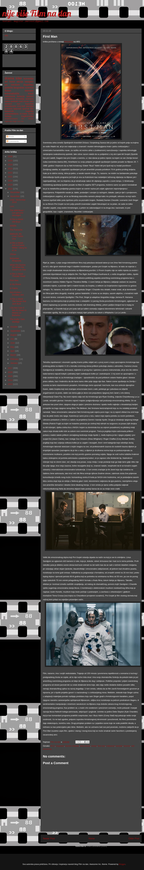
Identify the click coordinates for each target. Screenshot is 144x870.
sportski (25, 108)
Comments (12, 141)
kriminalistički (12, 93)
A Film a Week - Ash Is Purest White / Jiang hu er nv (18, 246)
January (14, 363)
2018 (10, 189)
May (12, 347)
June (12, 343)
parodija (30, 106)
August (13, 335)
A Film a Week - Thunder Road (17, 275)
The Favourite (16, 230)
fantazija (21, 96)
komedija (29, 78)
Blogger (122, 864)
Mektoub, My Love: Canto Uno (16, 236)
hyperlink (29, 104)
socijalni (29, 81)
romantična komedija (14, 99)
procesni (8, 108)
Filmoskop (68, 42)
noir (18, 104)
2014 (10, 380)
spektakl (14, 101)
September (15, 331)
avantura (30, 99)
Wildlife (13, 226)
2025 (10, 160)
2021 (10, 176)
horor (12, 81)
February (14, 359)
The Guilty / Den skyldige (17, 320)
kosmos (127, 746)
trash (31, 93)
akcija (20, 81)
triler (19, 78)
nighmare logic (11, 121)
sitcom (31, 119)
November (15, 196)
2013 (10, 384)
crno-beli (21, 106)
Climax (13, 254)
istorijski (119, 746)
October (14, 327)
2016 (10, 372)
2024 (10, 164)
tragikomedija (27, 116)
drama (94, 746)
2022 (10, 172)
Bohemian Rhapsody (15, 259)
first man (101, 746)
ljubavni (30, 96)
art (6, 81)
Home (92, 838)
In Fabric (14, 288)
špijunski (17, 108)
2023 (10, 168)
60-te (53, 746)
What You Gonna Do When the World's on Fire (18, 267)
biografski (60, 746)
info (6, 35)
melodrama (10, 96)
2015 (10, 376)
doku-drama (85, 746)
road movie (24, 101)
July (12, 339)
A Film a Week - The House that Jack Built (18, 301)
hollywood (110, 746)
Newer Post (49, 838)
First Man (14, 280)
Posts (10, 137)
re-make (23, 114)
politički (9, 87)
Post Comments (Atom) (97, 846)
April (12, 351)
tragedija (30, 111)
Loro (12, 206)
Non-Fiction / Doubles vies (17, 293)
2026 (10, 156)
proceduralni (10, 106)
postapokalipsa (11, 114)
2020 (10, 180)
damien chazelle (72, 746)
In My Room (15, 284)
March (13, 355)
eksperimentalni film (14, 119)
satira (7, 101)
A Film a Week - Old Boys (17, 220)
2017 (10, 368)
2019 (10, 184)
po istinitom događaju (19, 84)
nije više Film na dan (36, 13)
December (15, 192)
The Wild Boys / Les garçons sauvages (17, 212)
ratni (32, 101)
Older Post (133, 838)
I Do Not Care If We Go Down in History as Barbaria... (18, 311)
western (8, 104)
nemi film (20, 121)
